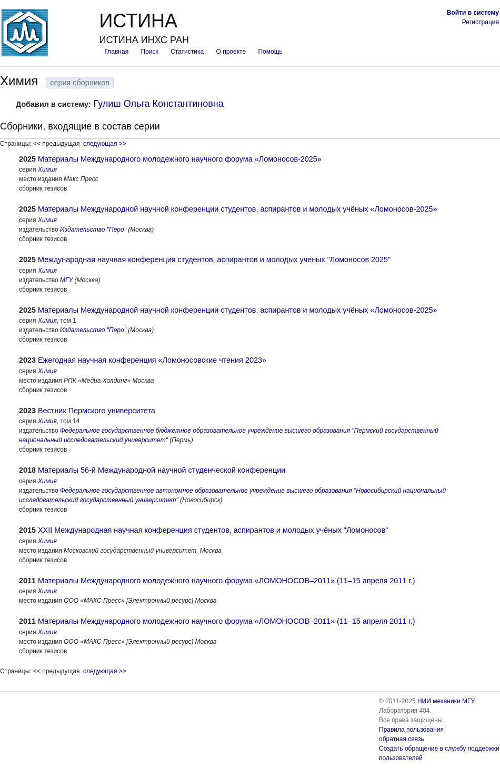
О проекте (231, 51)
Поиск (149, 51)
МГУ (66, 280)
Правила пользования (411, 729)
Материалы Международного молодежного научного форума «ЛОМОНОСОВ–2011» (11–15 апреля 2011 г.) (226, 580)
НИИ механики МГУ (445, 701)
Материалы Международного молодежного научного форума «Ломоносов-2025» (180, 159)
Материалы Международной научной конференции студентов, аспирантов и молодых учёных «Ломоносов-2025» (237, 209)
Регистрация (480, 22)
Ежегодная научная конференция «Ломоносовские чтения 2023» (152, 360)
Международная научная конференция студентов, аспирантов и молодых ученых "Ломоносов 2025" (214, 259)
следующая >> (104, 143)
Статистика (187, 51)
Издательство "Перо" (93, 229)
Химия (47, 169)
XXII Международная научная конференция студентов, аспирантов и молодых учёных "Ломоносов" (213, 530)
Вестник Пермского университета (96, 410)
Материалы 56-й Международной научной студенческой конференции (161, 470)
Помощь (270, 51)
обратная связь (401, 739)
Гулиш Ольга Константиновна (159, 103)
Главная (116, 51)
